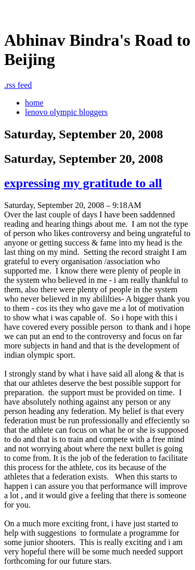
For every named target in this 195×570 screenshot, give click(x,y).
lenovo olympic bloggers (66, 112)
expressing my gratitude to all (83, 183)
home (34, 102)
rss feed (18, 85)
